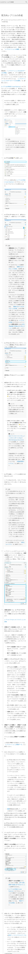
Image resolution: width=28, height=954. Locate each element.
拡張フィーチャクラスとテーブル (17, 935)
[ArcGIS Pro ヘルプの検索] (12, 2)
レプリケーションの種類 (12, 49)
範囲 (8, 809)
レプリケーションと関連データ (14, 744)
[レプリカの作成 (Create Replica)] (10, 86)
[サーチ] (26, 2)
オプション (17, 326)
